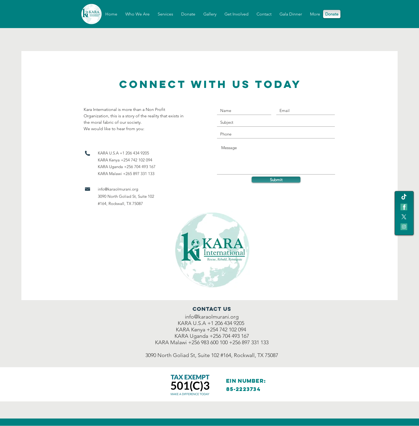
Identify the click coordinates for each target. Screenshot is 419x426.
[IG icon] (404, 226)
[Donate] (331, 14)
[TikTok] (404, 197)
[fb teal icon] (404, 207)
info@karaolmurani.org (118, 189)
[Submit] (276, 180)
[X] (404, 217)
